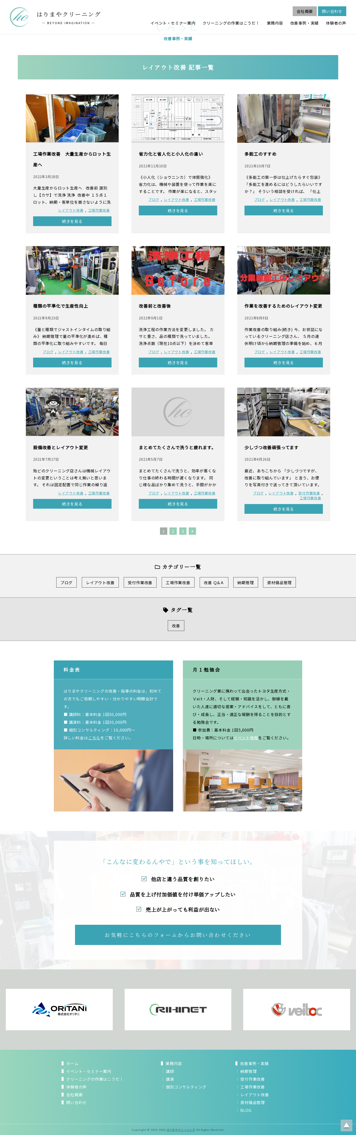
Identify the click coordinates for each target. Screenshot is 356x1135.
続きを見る (72, 221)
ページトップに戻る (346, 1125)
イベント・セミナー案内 (173, 23)
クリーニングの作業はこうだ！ (231, 23)
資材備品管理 (279, 582)
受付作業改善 (309, 493)
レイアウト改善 (71, 210)
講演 (170, 1079)
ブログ (153, 199)
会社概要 (305, 11)
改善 (176, 626)
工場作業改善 (99, 210)
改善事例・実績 (304, 23)
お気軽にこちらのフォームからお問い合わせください (178, 934)
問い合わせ (332, 11)
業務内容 (275, 23)
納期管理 (245, 582)
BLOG (245, 1110)
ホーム (72, 1063)
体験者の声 (336, 23)
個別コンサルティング (186, 1087)
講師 (170, 1071)
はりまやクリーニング (181, 1130)
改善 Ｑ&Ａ (214, 582)
